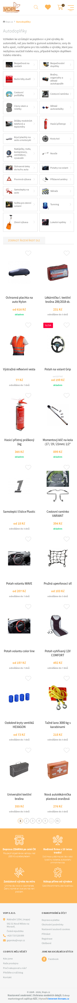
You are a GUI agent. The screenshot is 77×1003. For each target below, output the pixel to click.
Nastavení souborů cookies (56, 929)
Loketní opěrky (54, 222)
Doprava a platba (50, 920)
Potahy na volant (55, 168)
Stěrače (50, 191)
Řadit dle (34, 240)
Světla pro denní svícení (18, 204)
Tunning (50, 204)
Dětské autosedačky (53, 107)
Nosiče (49, 153)
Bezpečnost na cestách (17, 65)
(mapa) (26, 919)
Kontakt (7, 977)
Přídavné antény (55, 179)
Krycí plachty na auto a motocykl (18, 138)
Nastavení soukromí (19, 995)
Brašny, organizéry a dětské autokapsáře (53, 79)
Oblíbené (46, 943)
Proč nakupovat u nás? (15, 968)
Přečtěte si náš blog (13, 972)
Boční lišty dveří (18, 79)
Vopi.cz (9, 21)
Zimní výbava (17, 222)
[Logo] (12, 7)
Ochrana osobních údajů (47, 995)
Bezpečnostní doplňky (53, 65)
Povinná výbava (18, 179)
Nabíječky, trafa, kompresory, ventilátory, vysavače (18, 153)
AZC (35, 998)
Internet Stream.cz (58, 998)
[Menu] (71, 7)
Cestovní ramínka (55, 94)
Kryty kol (51, 138)
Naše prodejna (10, 963)
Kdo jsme (8, 958)
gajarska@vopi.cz (16, 940)
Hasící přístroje (54, 124)
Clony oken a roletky (17, 107)
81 (57, 820)
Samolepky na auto (17, 191)
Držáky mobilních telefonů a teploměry (19, 123)
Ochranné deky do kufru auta (18, 168)
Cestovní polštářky (15, 94)
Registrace (47, 938)
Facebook (53, 959)
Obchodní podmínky (52, 924)
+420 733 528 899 (15, 935)
